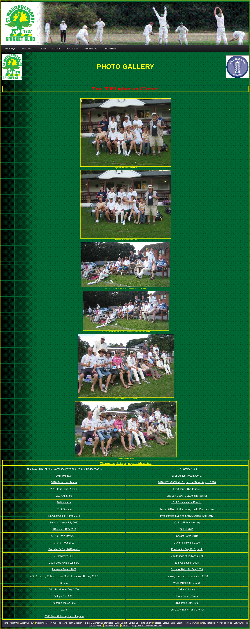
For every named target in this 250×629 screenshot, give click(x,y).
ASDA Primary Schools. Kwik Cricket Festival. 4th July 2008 (64, 576)
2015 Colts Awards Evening (186, 502)
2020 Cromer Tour (187, 469)
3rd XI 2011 (187, 529)
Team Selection (75, 623)
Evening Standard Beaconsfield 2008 (187, 576)
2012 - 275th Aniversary (186, 522)
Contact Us (133, 623)
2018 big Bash (64, 475)
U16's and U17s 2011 (64, 529)
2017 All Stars (64, 495)
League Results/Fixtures (187, 623)
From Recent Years (187, 596)
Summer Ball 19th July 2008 (187, 569)
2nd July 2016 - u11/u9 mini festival (187, 495)
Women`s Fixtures (224, 623)
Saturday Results (241, 623)
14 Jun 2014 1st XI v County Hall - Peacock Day (187, 509)
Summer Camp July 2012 (64, 522)
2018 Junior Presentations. (187, 475)
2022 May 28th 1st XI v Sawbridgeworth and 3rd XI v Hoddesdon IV (64, 469)
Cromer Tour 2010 (64, 542)
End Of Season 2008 (187, 562)
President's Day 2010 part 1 (64, 549)
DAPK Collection (186, 589)
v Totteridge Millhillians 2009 (187, 556)
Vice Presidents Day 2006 (64, 589)
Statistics (157, 623)
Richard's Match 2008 (64, 569)
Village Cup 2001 (64, 596)
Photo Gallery (146, 623)
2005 (64, 609)
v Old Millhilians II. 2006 (186, 582)
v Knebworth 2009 (64, 556)
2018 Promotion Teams (64, 482)
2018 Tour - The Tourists (187, 489)
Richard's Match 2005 (64, 603)
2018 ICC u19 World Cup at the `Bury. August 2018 (187, 482)
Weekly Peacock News (46, 623)
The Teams (62, 623)
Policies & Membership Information (98, 623)
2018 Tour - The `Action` (64, 489)
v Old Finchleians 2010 (187, 542)
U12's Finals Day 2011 (64, 536)
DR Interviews (156, 625)
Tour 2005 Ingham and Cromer (186, 609)
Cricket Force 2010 (187, 536)
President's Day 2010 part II (187, 549)
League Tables (169, 623)
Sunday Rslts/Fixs (207, 623)
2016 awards (64, 502)
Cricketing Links (96, 625)
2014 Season (64, 509)
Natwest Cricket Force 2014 (64, 516)
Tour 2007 (64, 582)
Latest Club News (26, 623)
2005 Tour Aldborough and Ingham (64, 616)
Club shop (125, 625)
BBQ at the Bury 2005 (186, 603)
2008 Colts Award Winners (64, 562)
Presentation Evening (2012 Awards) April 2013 (186, 516)
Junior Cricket (121, 623)
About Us (14, 623)
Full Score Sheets (112, 625)
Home (5, 623)
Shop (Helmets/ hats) (141, 625)
